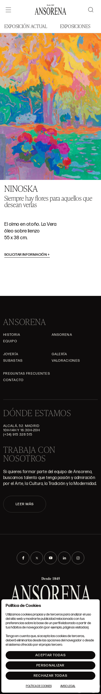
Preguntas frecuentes (26, 373)
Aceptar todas (50, 655)
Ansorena (62, 335)
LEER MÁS (25, 504)
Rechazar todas (50, 676)
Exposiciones (75, 26)
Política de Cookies (39, 686)
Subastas (13, 360)
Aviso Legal (67, 686)
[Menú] (8, 9)
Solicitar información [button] (27, 254)
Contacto (13, 380)
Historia (11, 335)
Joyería (10, 354)
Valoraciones (66, 360)
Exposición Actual (25, 26)
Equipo (10, 341)
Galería (59, 354)
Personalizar (50, 665)
